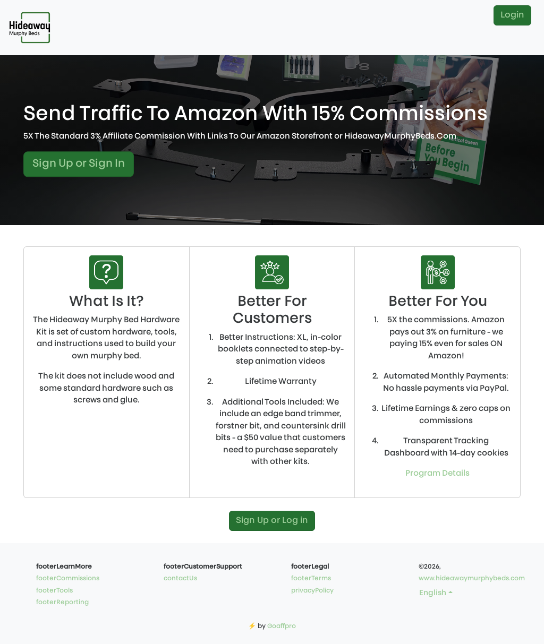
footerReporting (62, 602)
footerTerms (311, 579)
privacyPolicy (312, 591)
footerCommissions (67, 579)
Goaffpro (281, 626)
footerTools (54, 591)
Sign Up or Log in (272, 521)
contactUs (180, 579)
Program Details (437, 474)
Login (512, 15)
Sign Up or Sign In (78, 164)
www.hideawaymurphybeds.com (472, 579)
